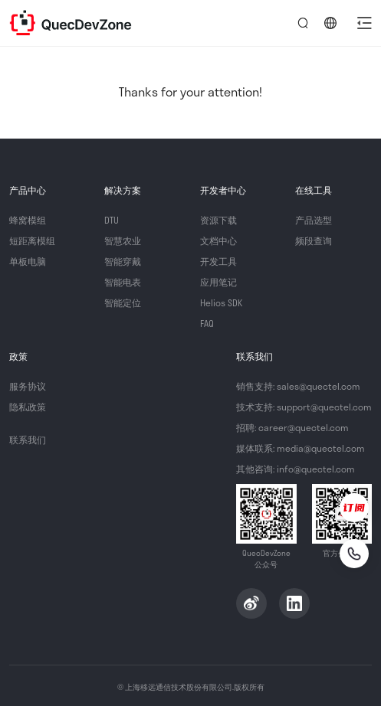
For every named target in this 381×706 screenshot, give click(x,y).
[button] (364, 23)
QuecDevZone (70, 23)
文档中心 (218, 240)
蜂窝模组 (27, 220)
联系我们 (27, 439)
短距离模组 (32, 240)
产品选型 (313, 220)
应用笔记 (218, 282)
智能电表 (122, 282)
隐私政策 (27, 406)
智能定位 (122, 302)
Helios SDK (221, 302)
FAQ (207, 323)
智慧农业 (122, 240)
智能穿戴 (122, 261)
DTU (111, 220)
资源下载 (218, 220)
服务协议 (27, 386)
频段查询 (313, 240)
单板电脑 (27, 261)
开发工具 (218, 261)
